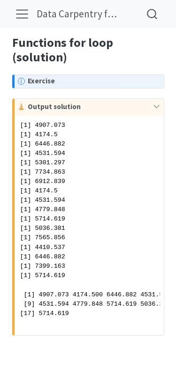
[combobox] (152, 14)
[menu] (22, 14)
